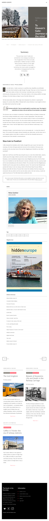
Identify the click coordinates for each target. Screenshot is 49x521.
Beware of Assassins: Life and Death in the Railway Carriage (35, 378)
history (18, 235)
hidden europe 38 (22, 44)
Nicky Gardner (19, 84)
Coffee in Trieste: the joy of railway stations (12, 432)
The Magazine (13, 44)
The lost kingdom (10, 376)
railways (26, 235)
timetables (9, 235)
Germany (14, 235)
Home (8, 44)
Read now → (13, 416)
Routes (12, 84)
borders (22, 235)
